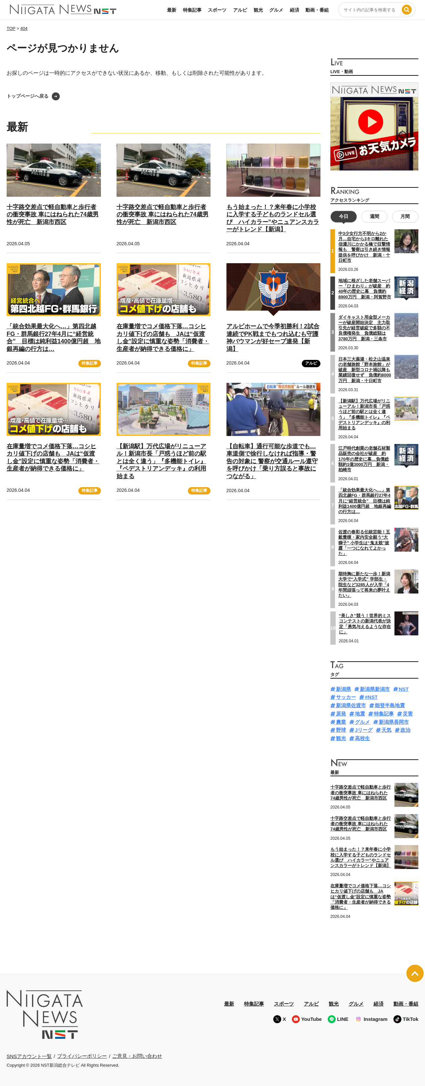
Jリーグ (364, 730)
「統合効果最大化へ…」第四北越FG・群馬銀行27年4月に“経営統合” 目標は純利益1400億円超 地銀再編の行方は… (54, 337)
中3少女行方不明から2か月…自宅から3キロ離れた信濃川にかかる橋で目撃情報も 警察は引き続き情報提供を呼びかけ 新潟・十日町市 (364, 247)
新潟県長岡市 (394, 722)
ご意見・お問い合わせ (137, 1056)
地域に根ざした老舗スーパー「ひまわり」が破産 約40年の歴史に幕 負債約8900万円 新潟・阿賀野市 (364, 288)
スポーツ (217, 10)
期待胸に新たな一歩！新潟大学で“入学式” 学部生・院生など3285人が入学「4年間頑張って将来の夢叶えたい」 (364, 584)
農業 (341, 722)
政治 (405, 730)
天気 (386, 730)
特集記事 (192, 10)
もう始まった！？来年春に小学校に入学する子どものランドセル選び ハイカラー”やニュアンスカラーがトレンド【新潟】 (360, 857)
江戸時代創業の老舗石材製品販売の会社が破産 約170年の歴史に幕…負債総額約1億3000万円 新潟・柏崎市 (364, 459)
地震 (360, 713)
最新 (171, 10)
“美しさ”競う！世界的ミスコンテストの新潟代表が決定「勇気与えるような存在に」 (365, 623)
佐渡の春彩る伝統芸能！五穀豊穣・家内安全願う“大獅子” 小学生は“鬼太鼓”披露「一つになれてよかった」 (364, 542)
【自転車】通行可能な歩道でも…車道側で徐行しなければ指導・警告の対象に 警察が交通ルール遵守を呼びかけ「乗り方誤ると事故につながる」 (272, 461)
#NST (371, 697)
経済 (294, 10)
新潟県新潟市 (375, 689)
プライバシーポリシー (82, 1056)
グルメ (276, 10)
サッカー (346, 697)
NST (404, 689)
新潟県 (343, 689)
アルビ (240, 10)
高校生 (362, 738)
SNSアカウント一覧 (29, 1056)
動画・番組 (317, 10)
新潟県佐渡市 (351, 705)
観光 (258, 10)
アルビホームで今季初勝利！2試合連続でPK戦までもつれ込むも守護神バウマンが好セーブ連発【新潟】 (272, 337)
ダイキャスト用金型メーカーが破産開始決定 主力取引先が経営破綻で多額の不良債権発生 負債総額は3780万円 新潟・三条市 (364, 328)
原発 (341, 713)
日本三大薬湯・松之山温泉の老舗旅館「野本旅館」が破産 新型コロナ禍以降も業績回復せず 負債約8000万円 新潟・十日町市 (364, 370)
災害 (408, 713)
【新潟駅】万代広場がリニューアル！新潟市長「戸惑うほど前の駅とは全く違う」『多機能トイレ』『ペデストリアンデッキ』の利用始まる (161, 461)
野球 (341, 730)
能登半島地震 (390, 705)
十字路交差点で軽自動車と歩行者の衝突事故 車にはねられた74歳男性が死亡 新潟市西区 (53, 214)
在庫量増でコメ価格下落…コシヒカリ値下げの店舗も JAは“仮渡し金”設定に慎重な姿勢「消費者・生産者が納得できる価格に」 (163, 337)
